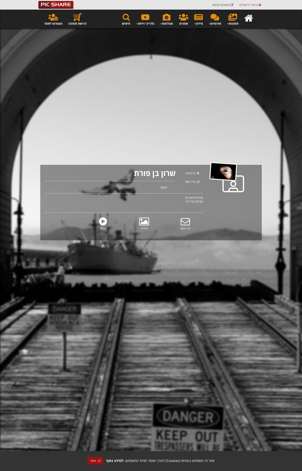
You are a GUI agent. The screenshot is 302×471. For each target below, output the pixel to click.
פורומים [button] (215, 19)
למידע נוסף (114, 460)
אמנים (183, 19)
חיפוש (126, 19)
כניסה (250, 5)
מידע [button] (198, 19)
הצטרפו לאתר (53, 19)
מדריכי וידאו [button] (145, 19)
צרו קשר (192, 181)
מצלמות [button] (166, 19)
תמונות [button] (232, 19)
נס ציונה (192, 173)
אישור (95, 461)
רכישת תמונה (77, 19)
